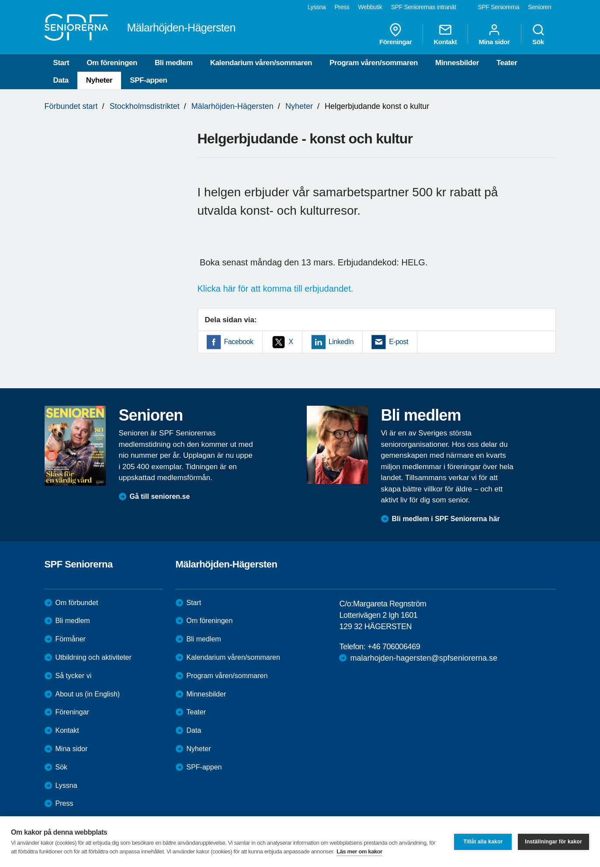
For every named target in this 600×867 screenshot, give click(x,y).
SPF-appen (148, 80)
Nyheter (99, 80)
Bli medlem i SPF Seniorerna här (446, 518)
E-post (398, 341)
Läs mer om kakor (359, 851)
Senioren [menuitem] (539, 6)
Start (61, 63)
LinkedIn (341, 341)
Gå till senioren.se (160, 496)
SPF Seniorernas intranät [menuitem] (423, 6)
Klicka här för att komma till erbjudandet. (276, 288)
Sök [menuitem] (538, 34)
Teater (506, 63)
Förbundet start (71, 106)
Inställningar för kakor (553, 842)
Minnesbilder (457, 63)
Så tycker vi (73, 675)
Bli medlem (174, 63)
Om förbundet (76, 602)
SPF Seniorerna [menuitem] (499, 6)
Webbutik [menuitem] (370, 6)
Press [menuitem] (341, 6)
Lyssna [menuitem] (317, 6)
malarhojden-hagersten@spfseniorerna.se (423, 658)
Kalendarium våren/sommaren (261, 63)
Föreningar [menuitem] (395, 34)
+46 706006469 (394, 646)
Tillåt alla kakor (483, 842)
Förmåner (70, 639)
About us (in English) (87, 694)
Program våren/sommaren (373, 63)
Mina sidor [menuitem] (494, 34)
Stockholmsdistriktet (145, 106)
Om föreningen (112, 63)
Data (61, 80)
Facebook (238, 341)
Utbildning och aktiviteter (93, 657)
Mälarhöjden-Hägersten (232, 106)
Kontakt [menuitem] (445, 34)
